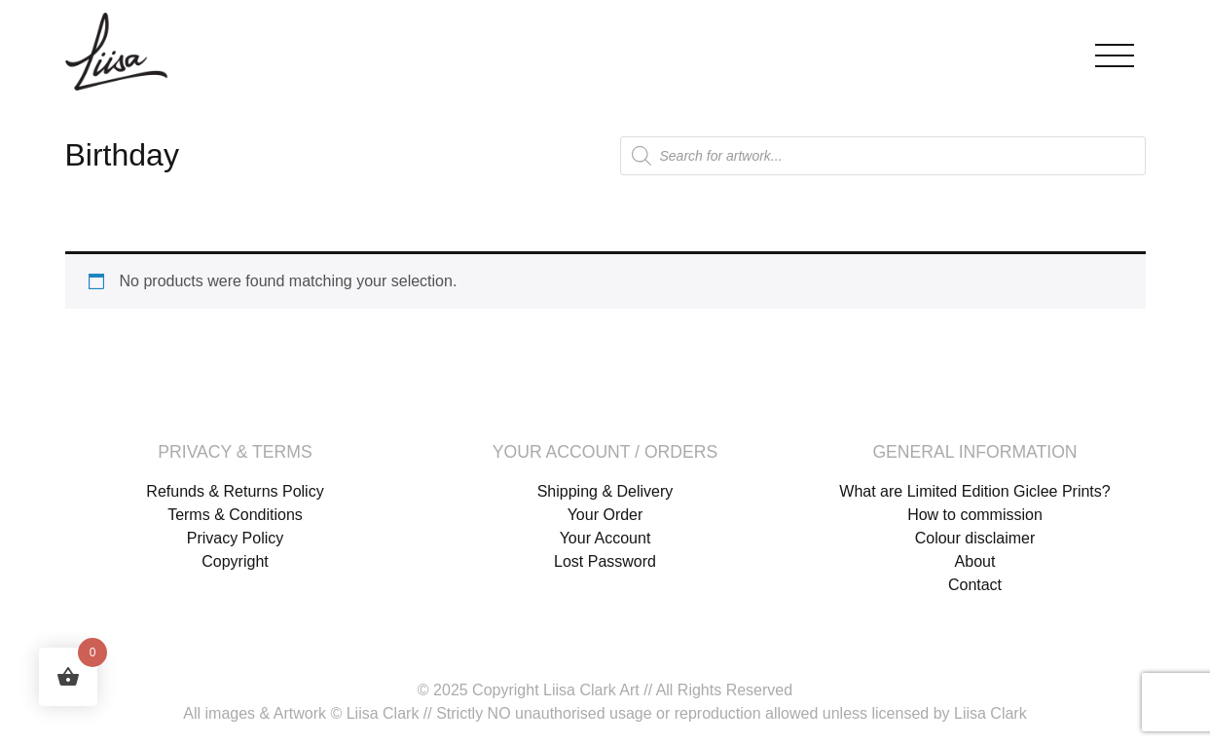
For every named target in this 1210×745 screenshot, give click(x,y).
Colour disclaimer (975, 538)
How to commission (975, 514)
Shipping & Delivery (605, 491)
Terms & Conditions (235, 514)
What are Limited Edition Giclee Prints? (974, 491)
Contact (975, 585)
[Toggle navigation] (1114, 51)
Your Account (605, 538)
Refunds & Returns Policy (234, 491)
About (975, 561)
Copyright (235, 561)
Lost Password (605, 561)
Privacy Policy (235, 538)
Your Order (605, 514)
